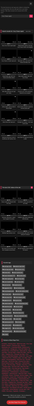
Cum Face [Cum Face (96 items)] (20, 264)
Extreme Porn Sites (24, 347)
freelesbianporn (15, 357)
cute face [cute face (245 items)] (19, 267)
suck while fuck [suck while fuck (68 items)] (18, 314)
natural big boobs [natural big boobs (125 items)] (21, 289)
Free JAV (22, 356)
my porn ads (22, 375)
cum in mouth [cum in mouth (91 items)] (8, 267)
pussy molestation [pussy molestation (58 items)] (21, 301)
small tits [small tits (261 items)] (7, 311)
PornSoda (5, 361)
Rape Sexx (18, 349)
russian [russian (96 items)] (18, 304)
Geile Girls (8, 371)
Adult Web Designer (13, 342)
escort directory (14, 375)
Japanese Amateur (7, 356)
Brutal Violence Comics (8, 349)
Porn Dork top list (16, 354)
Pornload (16, 361)
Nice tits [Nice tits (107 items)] (7, 295)
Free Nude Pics (15, 336)
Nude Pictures (24, 371)
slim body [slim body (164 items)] (20, 308)
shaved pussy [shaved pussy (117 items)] (8, 308)
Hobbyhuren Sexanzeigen (16, 370)
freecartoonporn (24, 357)
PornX (29, 359)
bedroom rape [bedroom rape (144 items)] (19, 252)
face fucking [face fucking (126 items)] (20, 274)
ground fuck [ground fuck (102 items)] (18, 280)
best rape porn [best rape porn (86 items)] (8, 255)
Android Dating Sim (24, 364)
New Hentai (25, 354)
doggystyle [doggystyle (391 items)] (8, 274)
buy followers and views (16, 373)
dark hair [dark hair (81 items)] (7, 270)
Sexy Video (29, 342)
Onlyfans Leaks (17, 343)
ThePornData (25, 349)
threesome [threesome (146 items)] (8, 317)
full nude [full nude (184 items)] (7, 280)
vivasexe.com (5, 335)
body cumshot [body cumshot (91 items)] (18, 258)
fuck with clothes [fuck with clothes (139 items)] (22, 277)
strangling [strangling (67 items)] (18, 311)
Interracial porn (13, 359)
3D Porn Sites (12, 338)
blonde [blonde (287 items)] (7, 258)
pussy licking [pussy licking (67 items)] (8, 301)
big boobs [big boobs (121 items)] (20, 255)
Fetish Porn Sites (6, 354)
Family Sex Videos (22, 363)
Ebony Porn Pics (7, 343)
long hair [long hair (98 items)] (18, 286)
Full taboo (4, 329)
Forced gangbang (11, 345)
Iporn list (4, 350)
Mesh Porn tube (21, 329)
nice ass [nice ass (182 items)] (18, 292)
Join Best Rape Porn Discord (17, 388)
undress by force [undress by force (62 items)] (20, 317)
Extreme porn (25, 333)
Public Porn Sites (21, 338)
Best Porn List (15, 371)
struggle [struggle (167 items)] (7, 314)
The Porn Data (11, 350)
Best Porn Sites (23, 359)
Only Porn (24, 350)
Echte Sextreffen (13, 364)
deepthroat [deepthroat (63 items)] (17, 270)
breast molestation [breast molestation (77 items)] (9, 261)
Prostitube (22, 377)
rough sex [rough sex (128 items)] (7, 304)
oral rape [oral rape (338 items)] (17, 295)
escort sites (6, 375)
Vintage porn (14, 335)
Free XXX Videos (22, 335)
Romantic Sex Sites (19, 340)
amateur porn (5, 373)
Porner (11, 361)
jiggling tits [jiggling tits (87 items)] (7, 286)
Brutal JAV (22, 342)
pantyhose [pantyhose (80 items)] (7, 298)
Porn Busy (9, 377)
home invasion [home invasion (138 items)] (20, 283)
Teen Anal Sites (6, 366)
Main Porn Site (24, 352)
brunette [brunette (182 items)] (22, 261)
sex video (24, 343)
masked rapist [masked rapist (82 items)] (8, 289)
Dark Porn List (20, 345)
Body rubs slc (23, 336)
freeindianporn (5, 357)
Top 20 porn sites (13, 347)
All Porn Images (24, 361)
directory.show (12, 329)
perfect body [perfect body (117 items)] (19, 298)
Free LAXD (16, 356)
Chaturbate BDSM (16, 333)
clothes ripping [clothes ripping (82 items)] (8, 264)
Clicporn (9, 331)
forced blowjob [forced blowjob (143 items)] (9, 277)
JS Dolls (18, 350)
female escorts (27, 373)
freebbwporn (5, 359)
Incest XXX (13, 363)
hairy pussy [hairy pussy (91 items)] (7, 283)
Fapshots (15, 377)
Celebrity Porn (9, 340)
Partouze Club (16, 331)
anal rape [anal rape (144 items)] (7, 252)
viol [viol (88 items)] (6, 320)
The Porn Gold (15, 352)
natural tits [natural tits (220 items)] (8, 292)
